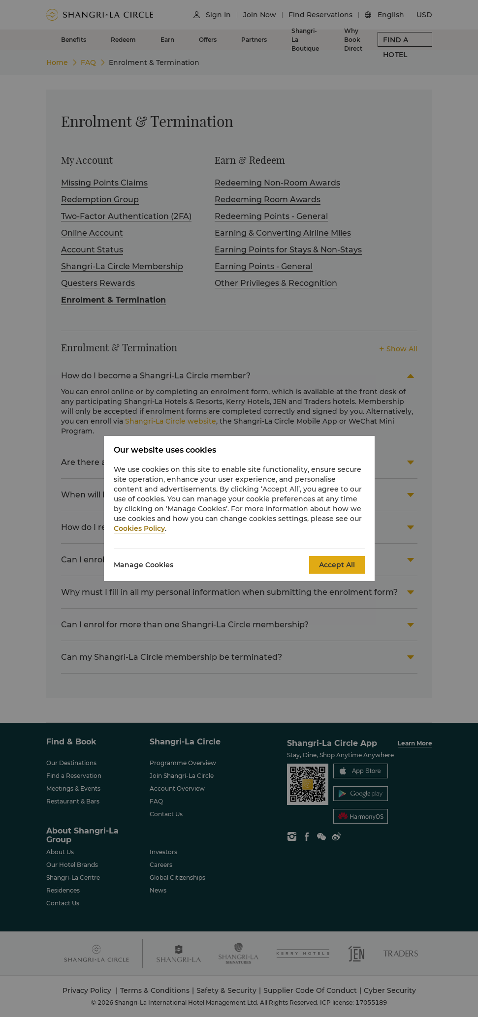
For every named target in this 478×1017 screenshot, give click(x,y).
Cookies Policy (139, 528)
